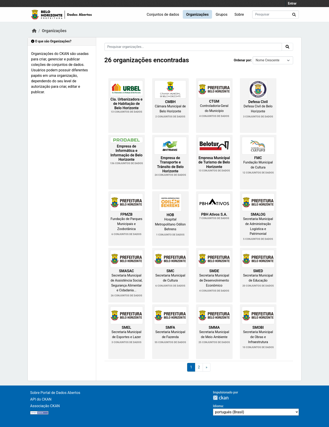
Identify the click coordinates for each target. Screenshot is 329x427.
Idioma (218, 406)
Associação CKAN (45, 406)
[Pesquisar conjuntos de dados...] (275, 14)
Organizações (197, 14)
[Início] (34, 30)
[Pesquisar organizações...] (193, 47)
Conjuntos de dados (163, 14)
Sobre (239, 14)
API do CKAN (40, 399)
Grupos (222, 14)
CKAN (220, 397)
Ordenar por (242, 60)
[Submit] (294, 14)
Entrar (292, 3)
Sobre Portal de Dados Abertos (55, 393)
